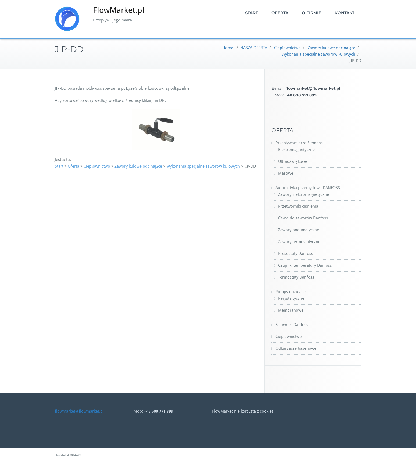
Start (59, 166)
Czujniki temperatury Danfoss (305, 265)
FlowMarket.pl (118, 10)
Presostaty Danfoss (295, 253)
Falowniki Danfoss (291, 324)
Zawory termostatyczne (299, 241)
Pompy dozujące (290, 291)
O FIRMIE (311, 12)
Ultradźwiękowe (292, 161)
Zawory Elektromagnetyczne (303, 194)
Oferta (73, 166)
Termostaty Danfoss (296, 277)
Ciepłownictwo (287, 47)
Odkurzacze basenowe (295, 348)
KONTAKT (344, 12)
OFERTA (279, 12)
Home (227, 47)
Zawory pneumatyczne (298, 230)
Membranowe (290, 310)
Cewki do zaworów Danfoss (303, 218)
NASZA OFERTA (253, 47)
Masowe (285, 173)
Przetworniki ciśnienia (298, 206)
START (251, 12)
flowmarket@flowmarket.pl (79, 411)
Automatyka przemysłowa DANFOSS (307, 187)
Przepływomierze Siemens (299, 142)
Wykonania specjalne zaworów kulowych (318, 54)
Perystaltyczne (291, 298)
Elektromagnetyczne (296, 149)
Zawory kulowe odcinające (331, 47)
